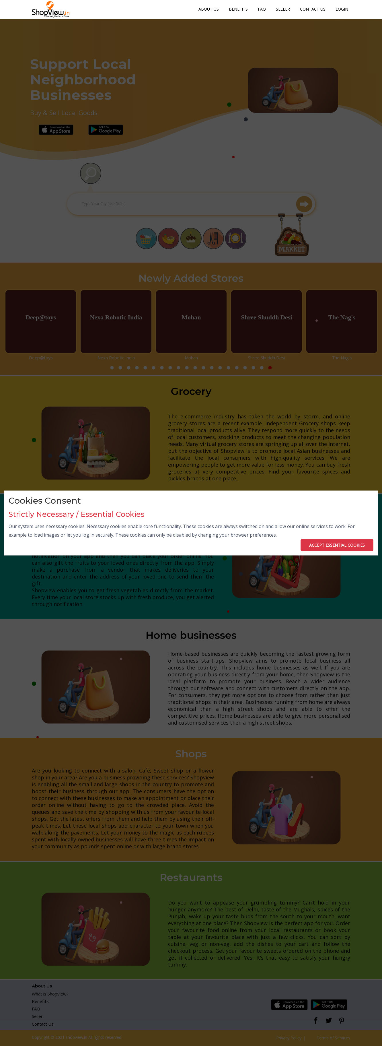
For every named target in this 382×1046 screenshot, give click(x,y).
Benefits (238, 9)
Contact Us (313, 9)
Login (342, 9)
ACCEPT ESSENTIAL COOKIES (337, 545)
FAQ (262, 9)
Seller (283, 9)
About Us (208, 9)
